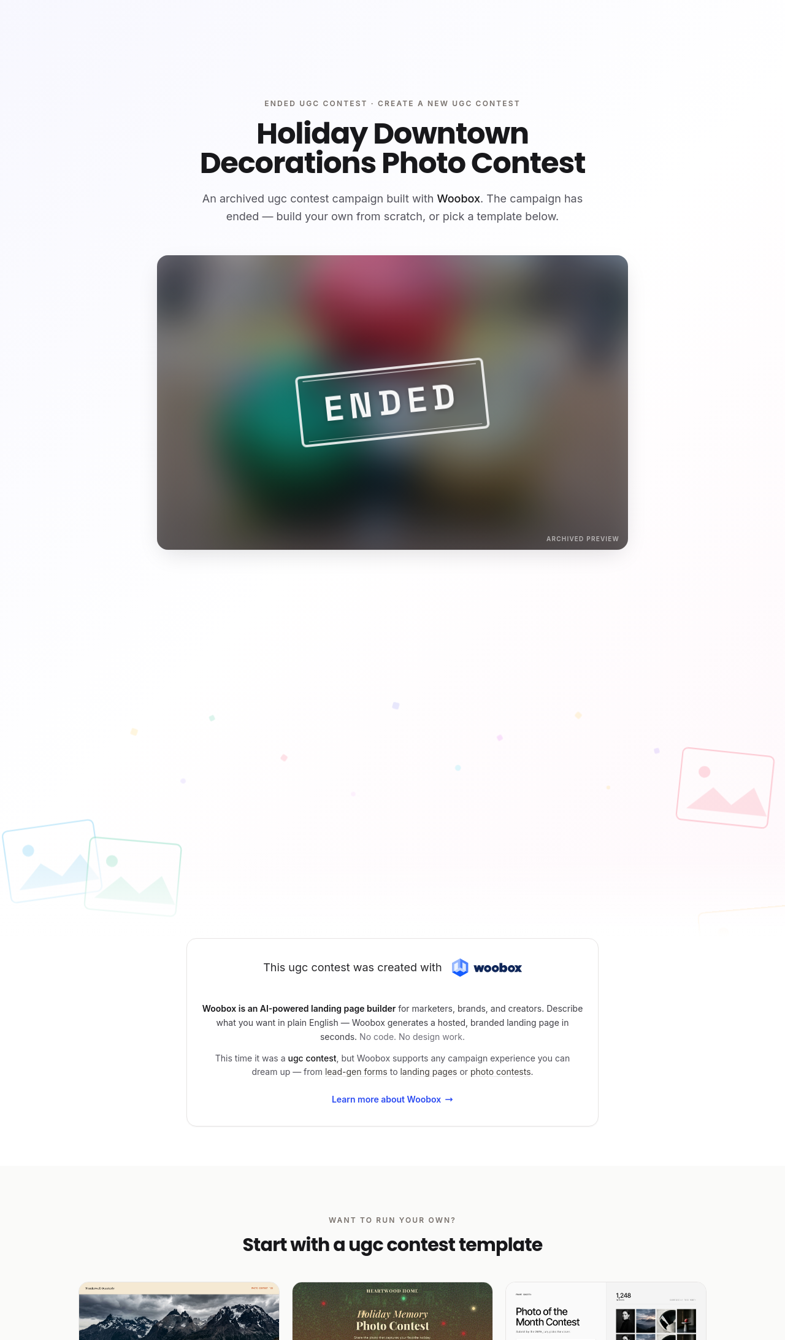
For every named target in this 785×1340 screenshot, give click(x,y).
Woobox (459, 198)
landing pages (428, 1071)
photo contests (500, 1071)
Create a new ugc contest (449, 103)
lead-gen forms (356, 1071)
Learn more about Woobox (392, 1099)
